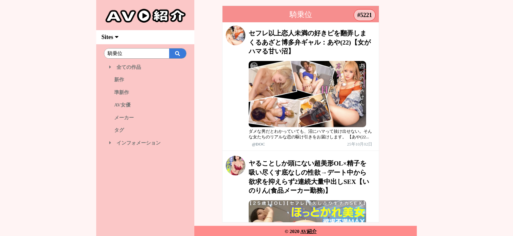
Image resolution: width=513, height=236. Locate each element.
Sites (109, 37)
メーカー (121, 117)
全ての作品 (125, 67)
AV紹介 (308, 231)
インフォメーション (135, 143)
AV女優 (120, 105)
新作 (116, 79)
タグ (116, 130)
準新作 (119, 92)
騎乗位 (301, 14)
